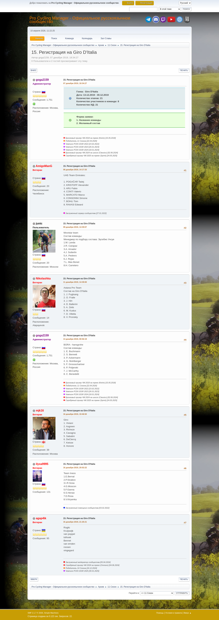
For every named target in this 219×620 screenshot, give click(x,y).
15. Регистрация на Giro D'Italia (79, 80)
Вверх (34, 579)
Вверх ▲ (187, 613)
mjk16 (40, 410)
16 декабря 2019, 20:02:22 (75, 467)
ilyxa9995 (42, 463)
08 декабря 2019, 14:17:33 (75, 170)
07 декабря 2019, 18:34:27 (75, 83)
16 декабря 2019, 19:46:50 (75, 414)
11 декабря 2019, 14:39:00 (75, 282)
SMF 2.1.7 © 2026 (35, 613)
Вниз (33, 70)
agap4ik (41, 518)
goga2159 (42, 79)
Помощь (160, 613)
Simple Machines (51, 613)
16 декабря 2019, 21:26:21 (75, 522)
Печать (184, 70)
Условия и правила (173, 613)
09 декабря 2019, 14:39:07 (75, 227)
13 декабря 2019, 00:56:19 (75, 339)
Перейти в (134, 593)
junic (39, 223)
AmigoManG (44, 166)
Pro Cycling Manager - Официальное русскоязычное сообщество (80, 20)
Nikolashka (43, 278)
